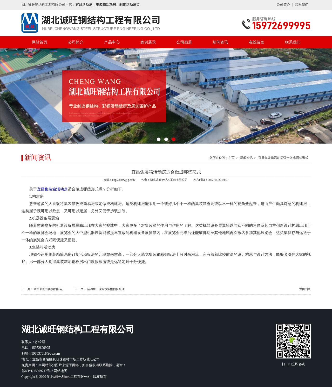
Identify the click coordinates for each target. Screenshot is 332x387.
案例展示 (148, 42)
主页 (231, 158)
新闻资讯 (220, 42)
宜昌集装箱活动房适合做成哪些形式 (283, 158)
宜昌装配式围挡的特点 (48, 289)
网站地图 (60, 371)
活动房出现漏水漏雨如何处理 (106, 289)
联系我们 (301, 5)
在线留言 (256, 42)
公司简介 (283, 5)
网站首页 (39, 42)
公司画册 (184, 42)
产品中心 (112, 42)
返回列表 (305, 289)
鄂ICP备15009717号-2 (37, 371)
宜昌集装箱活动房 (52, 189)
